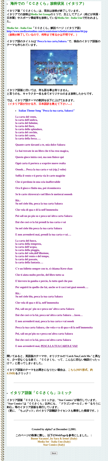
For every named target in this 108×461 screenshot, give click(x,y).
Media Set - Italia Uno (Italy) (54, 441)
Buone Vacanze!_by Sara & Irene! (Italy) (54, 438)
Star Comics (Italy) (54, 444)
